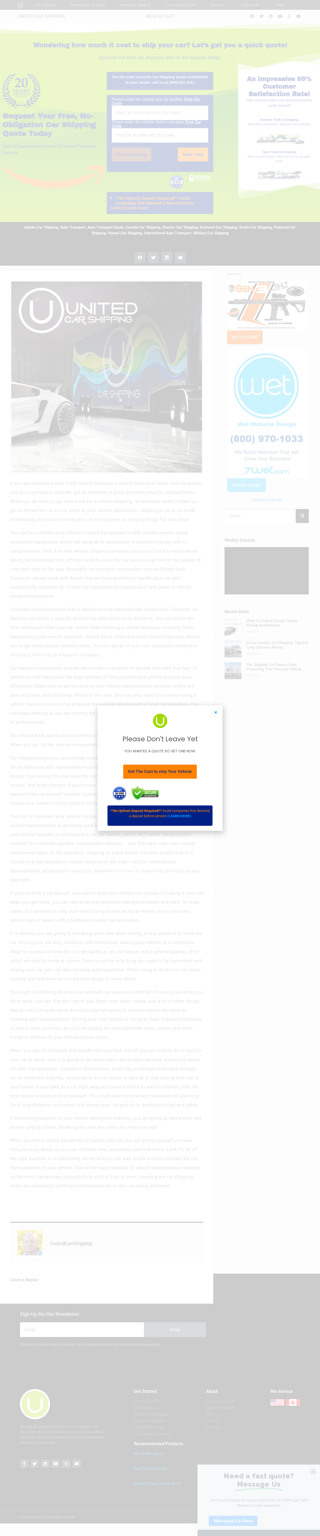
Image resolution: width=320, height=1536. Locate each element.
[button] (216, 712)
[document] (160, 768)
